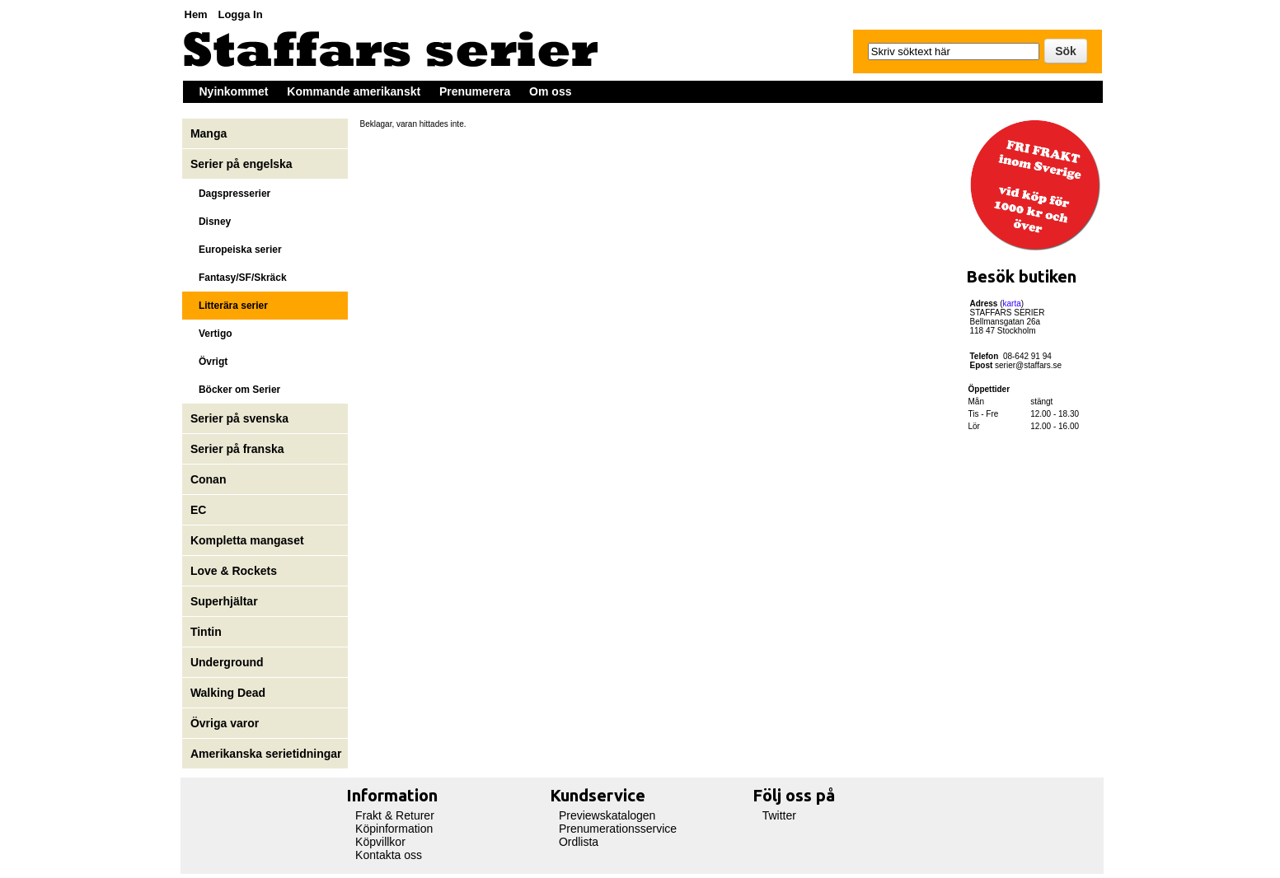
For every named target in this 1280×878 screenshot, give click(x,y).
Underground (227, 662)
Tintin (206, 631)
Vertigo (211, 333)
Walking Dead (227, 692)
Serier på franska (237, 448)
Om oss (550, 91)
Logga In (240, 14)
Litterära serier (229, 305)
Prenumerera (474, 91)
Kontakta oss (388, 855)
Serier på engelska (243, 163)
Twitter (779, 815)
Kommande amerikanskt (353, 91)
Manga (210, 133)
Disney (212, 221)
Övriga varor (224, 723)
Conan (208, 479)
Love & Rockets (233, 570)
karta (1012, 303)
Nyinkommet (234, 91)
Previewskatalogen (607, 815)
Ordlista (578, 841)
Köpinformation (394, 828)
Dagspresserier (230, 193)
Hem (196, 14)
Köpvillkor (380, 841)
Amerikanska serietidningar (266, 753)
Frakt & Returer (394, 815)
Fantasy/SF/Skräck (238, 277)
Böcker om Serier (235, 389)
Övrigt (208, 361)
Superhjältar (225, 601)
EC (198, 509)
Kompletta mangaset (247, 540)
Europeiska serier (236, 249)
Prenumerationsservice (618, 828)
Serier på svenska (241, 418)
